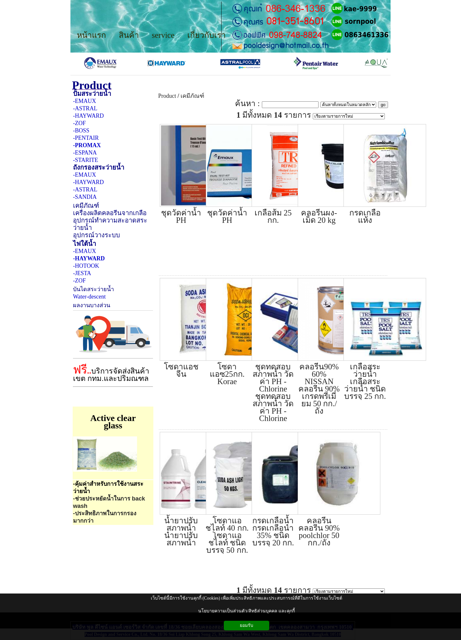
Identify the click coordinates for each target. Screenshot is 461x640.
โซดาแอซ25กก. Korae (227, 374)
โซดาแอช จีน (181, 370)
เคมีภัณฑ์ (192, 96)
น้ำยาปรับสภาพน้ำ (181, 524)
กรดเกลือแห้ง (365, 216)
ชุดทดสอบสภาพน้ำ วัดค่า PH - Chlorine (273, 377)
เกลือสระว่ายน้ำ (365, 370)
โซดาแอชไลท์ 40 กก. (227, 524)
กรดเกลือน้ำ (273, 520)
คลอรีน (319, 520)
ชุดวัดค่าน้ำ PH (181, 216)
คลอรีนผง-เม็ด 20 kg (319, 216)
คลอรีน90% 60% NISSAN (319, 374)
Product (168, 87)
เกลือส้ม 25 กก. (273, 216)
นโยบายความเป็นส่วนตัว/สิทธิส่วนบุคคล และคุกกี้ (246, 611)
